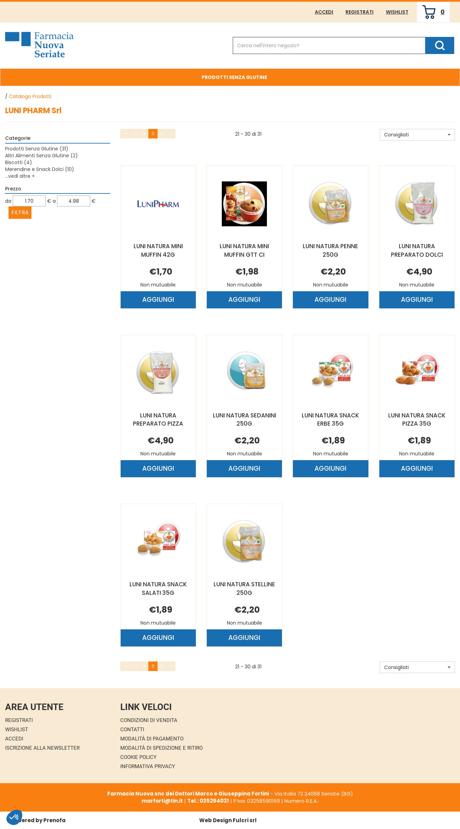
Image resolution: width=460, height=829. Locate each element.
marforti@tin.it (162, 800)
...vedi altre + (20, 176)
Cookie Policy (138, 757)
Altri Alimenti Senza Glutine (41, 155)
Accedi (324, 12)
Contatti (132, 729)
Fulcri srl (245, 820)
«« (126, 133)
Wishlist (397, 12)
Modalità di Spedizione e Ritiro (161, 748)
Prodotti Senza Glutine (234, 77)
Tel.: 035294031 (208, 800)
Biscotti (18, 162)
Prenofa (54, 820)
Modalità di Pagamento (152, 739)
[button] (417, 135)
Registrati (360, 12)
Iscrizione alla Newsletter (42, 748)
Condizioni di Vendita (148, 720)
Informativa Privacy (147, 766)
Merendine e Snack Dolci (39, 169)
